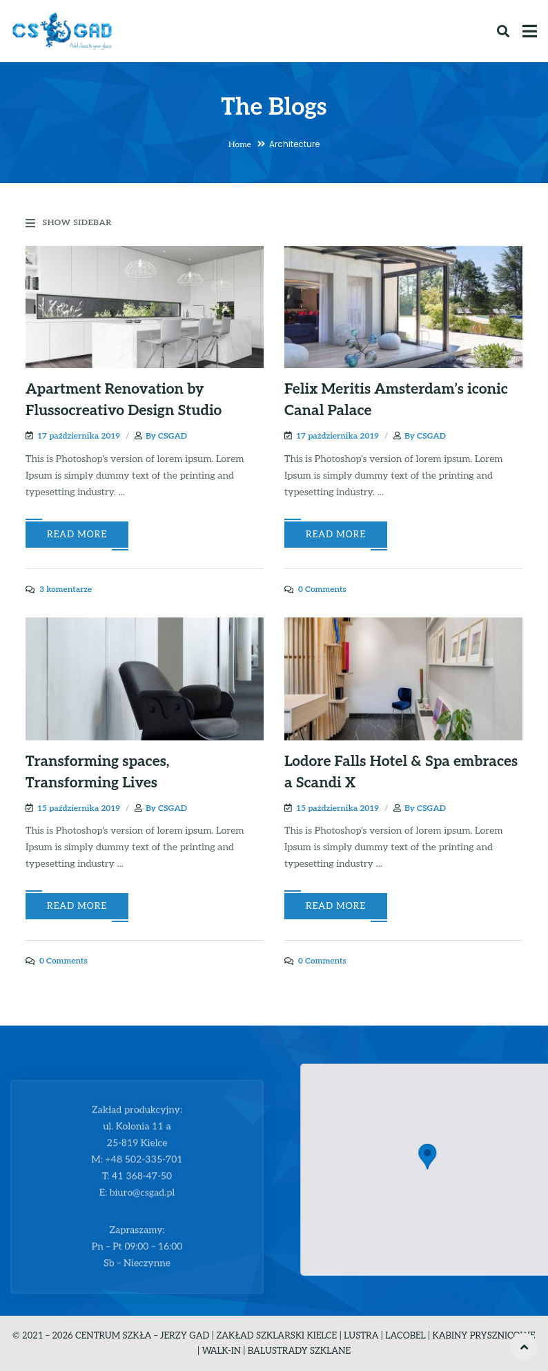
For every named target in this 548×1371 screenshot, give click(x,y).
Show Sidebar (69, 223)
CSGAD (172, 436)
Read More (77, 534)
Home (239, 145)
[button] (449, 1156)
